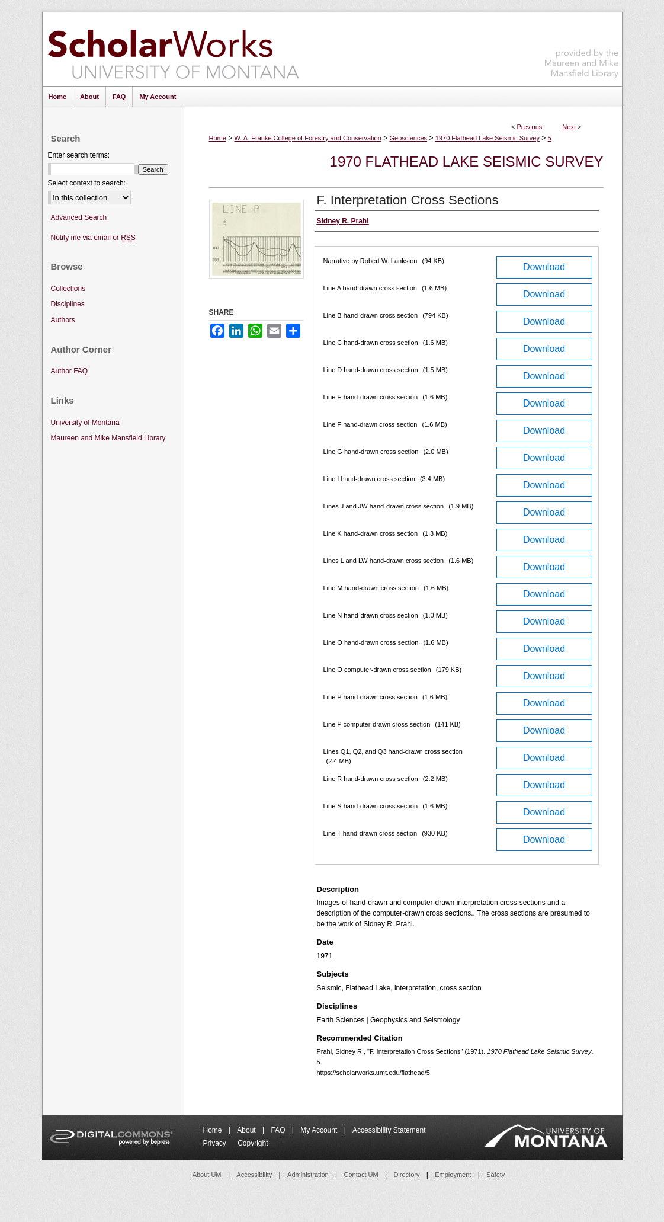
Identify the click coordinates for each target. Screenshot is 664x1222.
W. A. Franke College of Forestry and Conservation (308, 138)
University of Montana (85, 422)
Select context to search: (87, 183)
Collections (68, 288)
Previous (530, 126)
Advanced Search (79, 217)
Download (544, 267)
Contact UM (361, 1174)
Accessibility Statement (388, 1130)
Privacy (216, 1143)
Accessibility (254, 1174)
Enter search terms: (79, 155)
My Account (319, 1130)
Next (569, 126)
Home (217, 138)
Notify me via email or (93, 237)
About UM (207, 1174)
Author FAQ (69, 371)
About (247, 1130)
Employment (453, 1174)
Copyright (253, 1143)
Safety (495, 1174)
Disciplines (68, 304)
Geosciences (408, 138)
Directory (406, 1174)
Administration (308, 1174)
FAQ (279, 1130)
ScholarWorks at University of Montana (173, 49)
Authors (63, 320)
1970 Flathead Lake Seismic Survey (487, 138)
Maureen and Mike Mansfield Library (581, 47)
